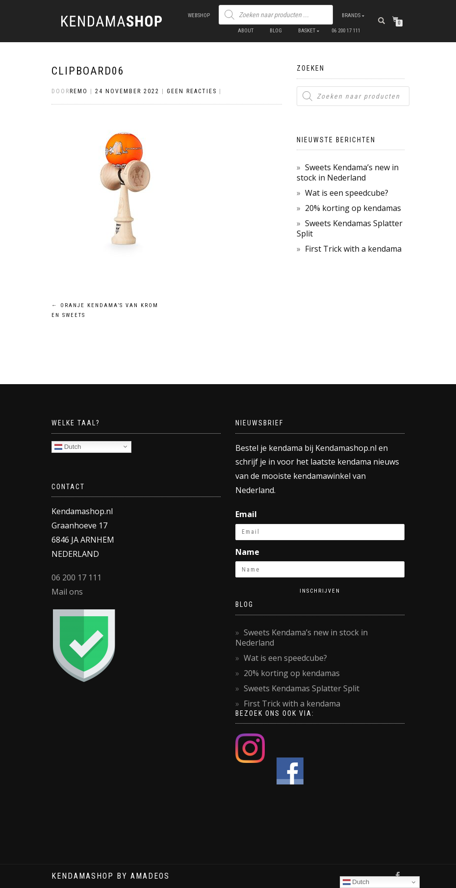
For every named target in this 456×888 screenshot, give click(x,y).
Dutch (67, 446)
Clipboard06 (88, 71)
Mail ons (67, 591)
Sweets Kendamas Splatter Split (350, 228)
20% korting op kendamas (353, 208)
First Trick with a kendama (353, 248)
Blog (276, 30)
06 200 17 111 (345, 30)
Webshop (199, 15)
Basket (306, 30)
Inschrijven (320, 591)
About (245, 30)
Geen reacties (192, 91)
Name (247, 552)
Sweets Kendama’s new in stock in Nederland (348, 172)
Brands (351, 15)
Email (246, 514)
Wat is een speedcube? (346, 192)
